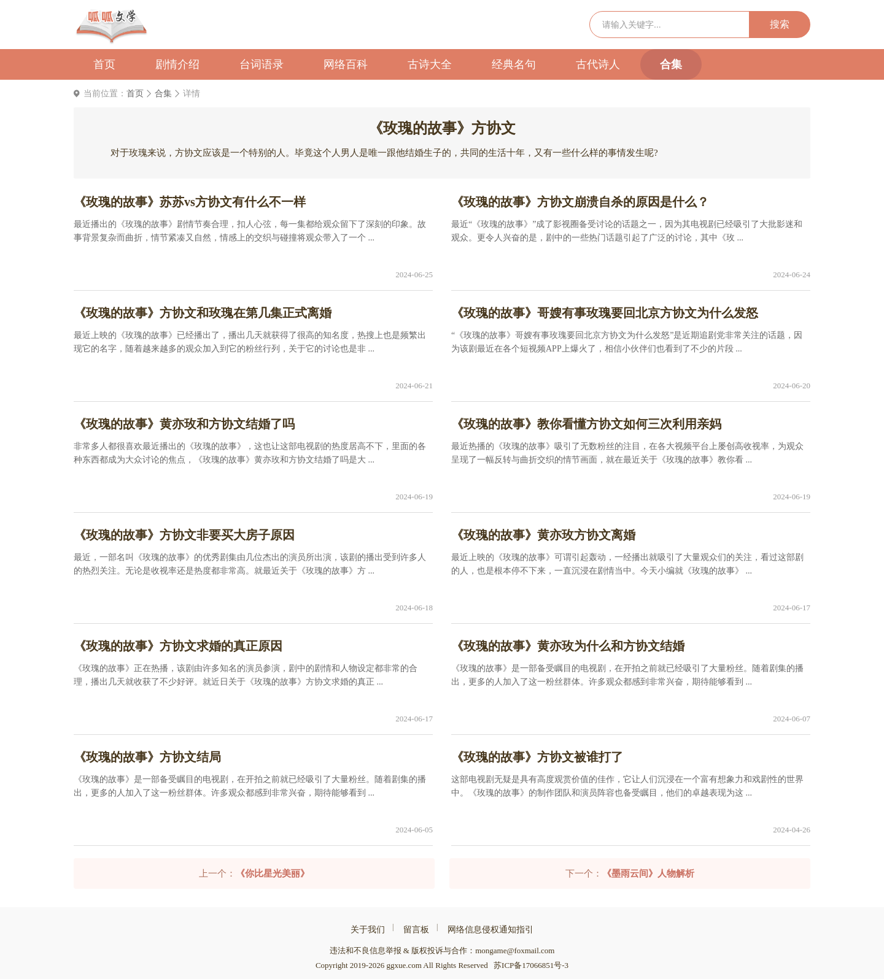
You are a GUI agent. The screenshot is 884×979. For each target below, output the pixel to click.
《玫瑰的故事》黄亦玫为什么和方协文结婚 (567, 646)
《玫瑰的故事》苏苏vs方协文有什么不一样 (190, 202)
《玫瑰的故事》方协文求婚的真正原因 (178, 646)
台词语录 (261, 64)
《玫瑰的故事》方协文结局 (147, 757)
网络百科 (346, 64)
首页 (104, 64)
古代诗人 (598, 64)
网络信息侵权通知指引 (490, 929)
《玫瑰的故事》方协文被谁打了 (537, 757)
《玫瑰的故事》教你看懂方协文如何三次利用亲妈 (586, 424)
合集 (671, 64)
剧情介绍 (177, 64)
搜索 (779, 24)
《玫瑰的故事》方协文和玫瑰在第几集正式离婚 (203, 313)
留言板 (416, 929)
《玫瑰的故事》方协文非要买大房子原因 (184, 535)
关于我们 (368, 929)
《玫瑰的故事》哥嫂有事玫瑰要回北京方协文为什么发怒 (604, 313)
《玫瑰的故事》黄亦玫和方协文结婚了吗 (184, 424)
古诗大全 (430, 64)
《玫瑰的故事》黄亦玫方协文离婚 (543, 535)
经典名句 (514, 64)
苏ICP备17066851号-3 (531, 965)
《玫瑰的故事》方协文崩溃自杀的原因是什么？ (580, 202)
